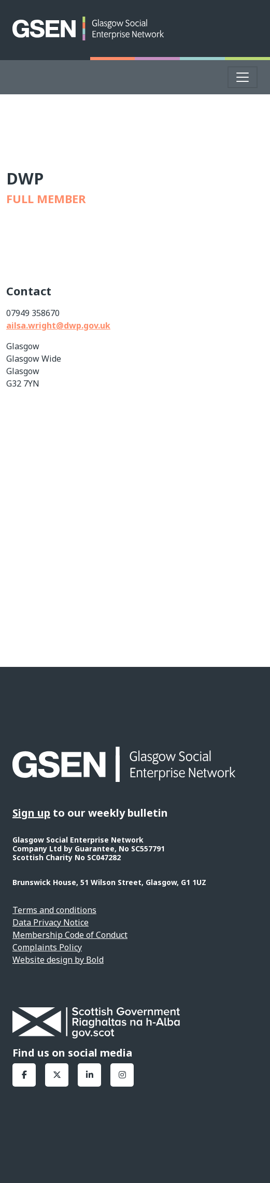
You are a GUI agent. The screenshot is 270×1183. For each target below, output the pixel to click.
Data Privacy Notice (50, 922)
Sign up (31, 813)
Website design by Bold (58, 959)
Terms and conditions (54, 910)
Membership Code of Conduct (69, 934)
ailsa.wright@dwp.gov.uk (58, 325)
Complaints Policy (47, 947)
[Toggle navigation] (243, 77)
